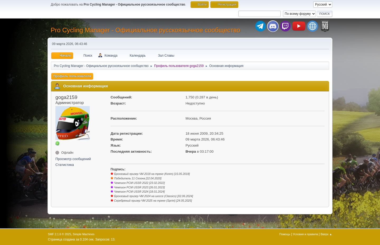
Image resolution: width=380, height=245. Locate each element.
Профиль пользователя (72, 76)
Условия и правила (305, 234)
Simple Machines (83, 234)
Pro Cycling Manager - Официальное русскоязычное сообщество (145, 30)
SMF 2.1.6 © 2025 (59, 234)
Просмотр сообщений (73, 159)
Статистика (64, 165)
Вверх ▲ (326, 234)
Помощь (284, 234)
